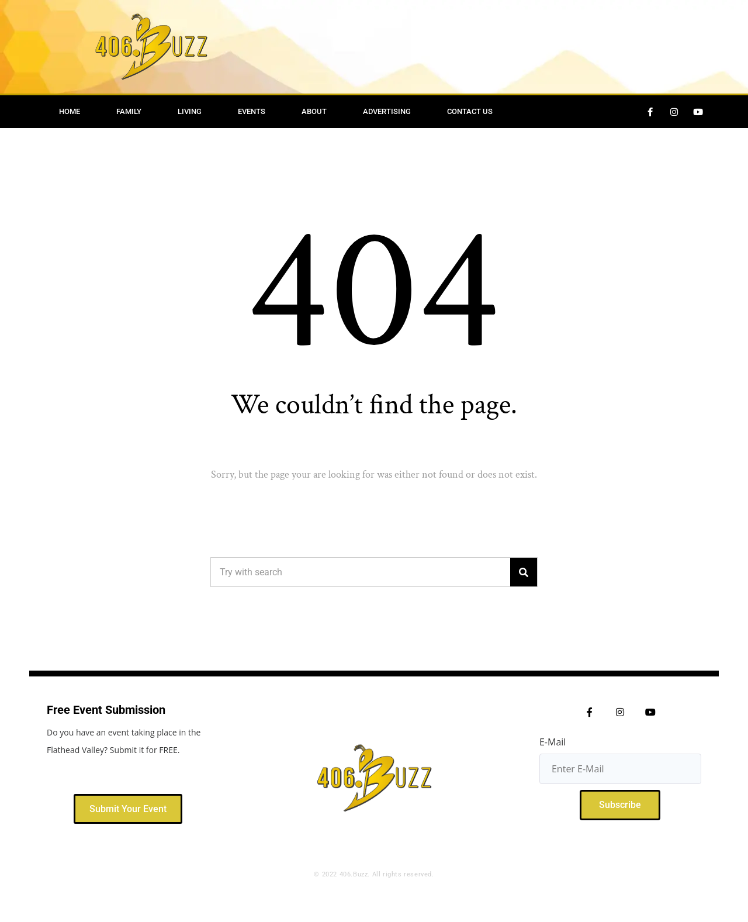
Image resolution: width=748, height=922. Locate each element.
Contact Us (470, 111)
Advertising (387, 111)
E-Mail (552, 741)
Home (69, 111)
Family (128, 111)
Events (251, 111)
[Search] (523, 572)
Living (190, 111)
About (314, 111)
